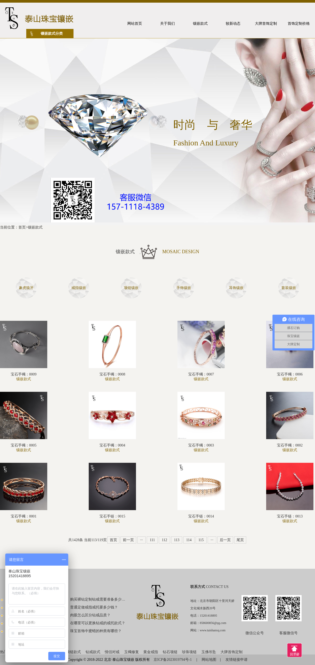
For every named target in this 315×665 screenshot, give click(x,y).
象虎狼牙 (26, 288)
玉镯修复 (131, 652)
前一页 (128, 540)
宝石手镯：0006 (290, 374)
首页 (22, 227)
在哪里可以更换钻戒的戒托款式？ (97, 623)
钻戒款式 (93, 652)
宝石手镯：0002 (290, 445)
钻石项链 (170, 652)
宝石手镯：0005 (23, 445)
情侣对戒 (112, 652)
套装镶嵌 (288, 288)
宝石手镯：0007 (201, 374)
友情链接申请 (236, 660)
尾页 (240, 540)
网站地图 (209, 660)
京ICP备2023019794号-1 (173, 660)
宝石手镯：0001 (23, 516)
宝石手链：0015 (112, 516)
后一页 (225, 540)
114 (188, 540)
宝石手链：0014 (201, 516)
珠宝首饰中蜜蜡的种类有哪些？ (96, 631)
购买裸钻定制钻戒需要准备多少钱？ (98, 599)
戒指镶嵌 (78, 288)
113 (176, 540)
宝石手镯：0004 (112, 445)
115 (201, 540)
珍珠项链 (189, 652)
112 (164, 540)
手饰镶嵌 (183, 288)
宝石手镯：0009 (23, 374)
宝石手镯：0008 (112, 374)
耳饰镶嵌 (236, 288)
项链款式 (73, 652)
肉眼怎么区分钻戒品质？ (90, 615)
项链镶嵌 (131, 288)
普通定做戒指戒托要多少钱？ (94, 607)
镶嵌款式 (35, 227)
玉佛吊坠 (208, 652)
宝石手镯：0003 (201, 445)
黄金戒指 (150, 652)
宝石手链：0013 (290, 516)
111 (152, 540)
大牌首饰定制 (231, 652)
